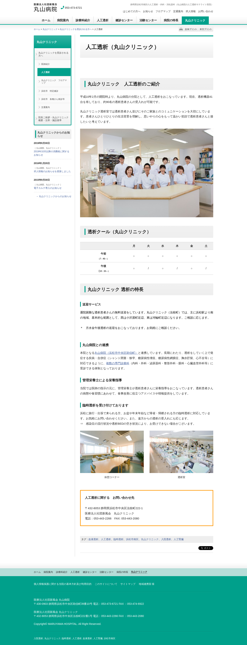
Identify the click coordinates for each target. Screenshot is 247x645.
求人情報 (191, 11)
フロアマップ (163, 11)
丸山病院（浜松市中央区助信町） (116, 352)
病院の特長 (122, 572)
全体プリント (191, 29)
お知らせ (148, 11)
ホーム (37, 29)
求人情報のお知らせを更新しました (52, 171)
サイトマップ (127, 584)
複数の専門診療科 (117, 363)
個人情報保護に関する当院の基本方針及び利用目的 (62, 584)
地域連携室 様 (147, 584)
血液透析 (93, 539)
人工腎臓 (179, 539)
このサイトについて (106, 584)
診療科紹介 (62, 572)
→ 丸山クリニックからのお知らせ (53, 196)
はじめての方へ (131, 11)
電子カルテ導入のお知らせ (48, 188)
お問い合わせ (205, 11)
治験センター (106, 572)
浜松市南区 (132, 539)
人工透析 (106, 539)
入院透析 (166, 539)
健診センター (90, 572)
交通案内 (178, 11)
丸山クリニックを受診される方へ (76, 29)
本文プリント (205, 29)
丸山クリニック (50, 29)
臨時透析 (118, 539)
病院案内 (48, 572)
